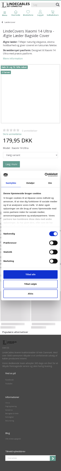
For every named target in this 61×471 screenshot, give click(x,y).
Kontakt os (9, 410)
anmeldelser (29, 130)
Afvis (30, 293)
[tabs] (52, 13)
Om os (7, 403)
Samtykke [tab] (11, 183)
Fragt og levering (11, 406)
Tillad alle (30, 274)
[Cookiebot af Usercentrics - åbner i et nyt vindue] (45, 175)
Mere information (13, 58)
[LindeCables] (15, 5)
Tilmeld (53, 458)
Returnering (9, 421)
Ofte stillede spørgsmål (13, 439)
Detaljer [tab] (30, 183)
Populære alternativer (15, 332)
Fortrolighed (9, 417)
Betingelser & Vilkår (12, 413)
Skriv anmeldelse (12, 134)
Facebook (9, 380)
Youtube (8, 383)
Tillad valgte (30, 284)
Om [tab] (50, 183)
